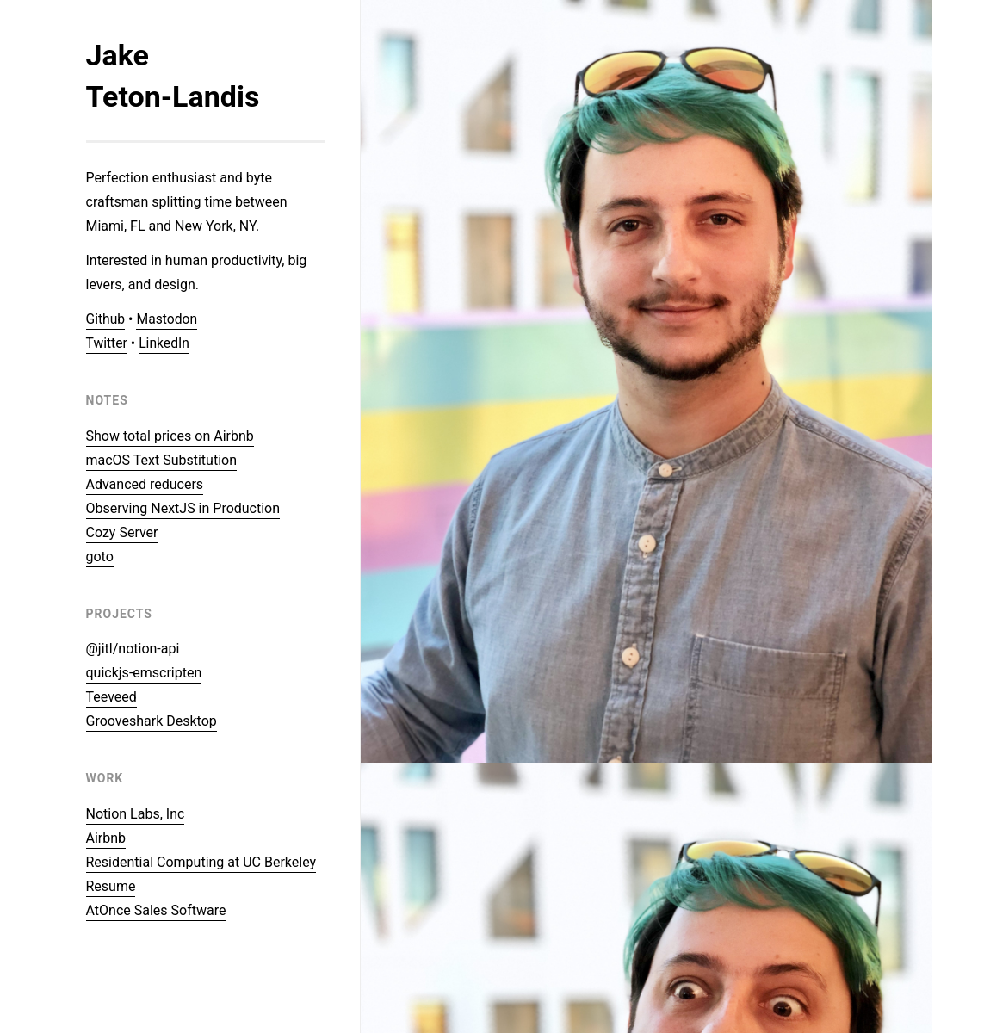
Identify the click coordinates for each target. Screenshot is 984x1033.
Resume (111, 886)
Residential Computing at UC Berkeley (201, 862)
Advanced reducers (145, 484)
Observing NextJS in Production (183, 508)
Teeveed (111, 697)
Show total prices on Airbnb (170, 436)
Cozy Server (122, 532)
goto (100, 556)
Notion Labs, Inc (135, 814)
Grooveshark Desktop (151, 721)
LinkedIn (165, 343)
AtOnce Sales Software (156, 910)
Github (106, 319)
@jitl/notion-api (133, 648)
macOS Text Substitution (162, 460)
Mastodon (168, 319)
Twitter (107, 343)
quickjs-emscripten (144, 673)
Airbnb (106, 838)
